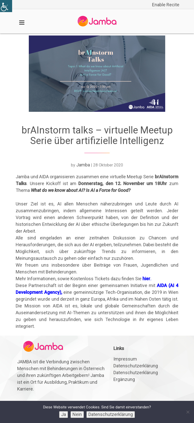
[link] (6, 6)
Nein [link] (77, 414)
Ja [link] (63, 414)
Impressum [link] (125, 359)
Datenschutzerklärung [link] (135, 365)
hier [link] (146, 278)
